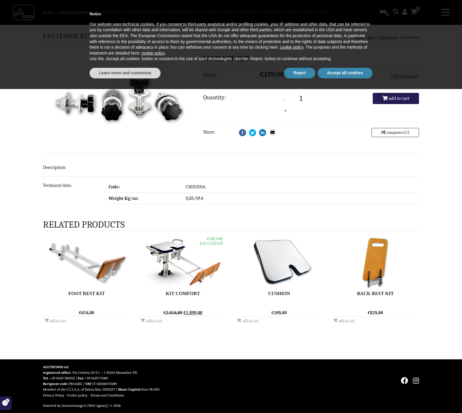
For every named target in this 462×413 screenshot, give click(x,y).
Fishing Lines (191, 12)
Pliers (168, 12)
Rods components (140, 12)
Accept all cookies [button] (345, 396)
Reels (49, 12)
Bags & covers (223, 12)
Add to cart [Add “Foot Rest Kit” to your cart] (58, 320)
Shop (371, 37)
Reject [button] (299, 396)
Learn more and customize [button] (125, 396)
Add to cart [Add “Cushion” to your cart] (250, 320)
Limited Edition (73, 12)
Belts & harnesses (260, 12)
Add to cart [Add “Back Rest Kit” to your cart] (347, 320)
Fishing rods (106, 12)
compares (395, 132)
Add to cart (395, 98)
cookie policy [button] (291, 371)
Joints (320, 12)
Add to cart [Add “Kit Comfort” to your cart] (154, 320)
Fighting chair (297, 12)
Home (360, 37)
